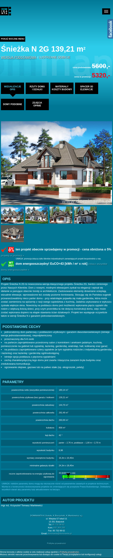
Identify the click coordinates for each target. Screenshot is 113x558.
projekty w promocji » (12, 255)
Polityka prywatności (56, 543)
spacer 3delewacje (86, 88)
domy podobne (12, 104)
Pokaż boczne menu (12, 39)
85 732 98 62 (58, 524)
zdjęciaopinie (37, 104)
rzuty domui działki (37, 88)
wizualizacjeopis (12, 88)
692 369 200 (59, 527)
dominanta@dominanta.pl (60, 533)
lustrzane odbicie (54, 57)
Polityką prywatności (69, 552)
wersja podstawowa (18, 57)
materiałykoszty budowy (62, 88)
